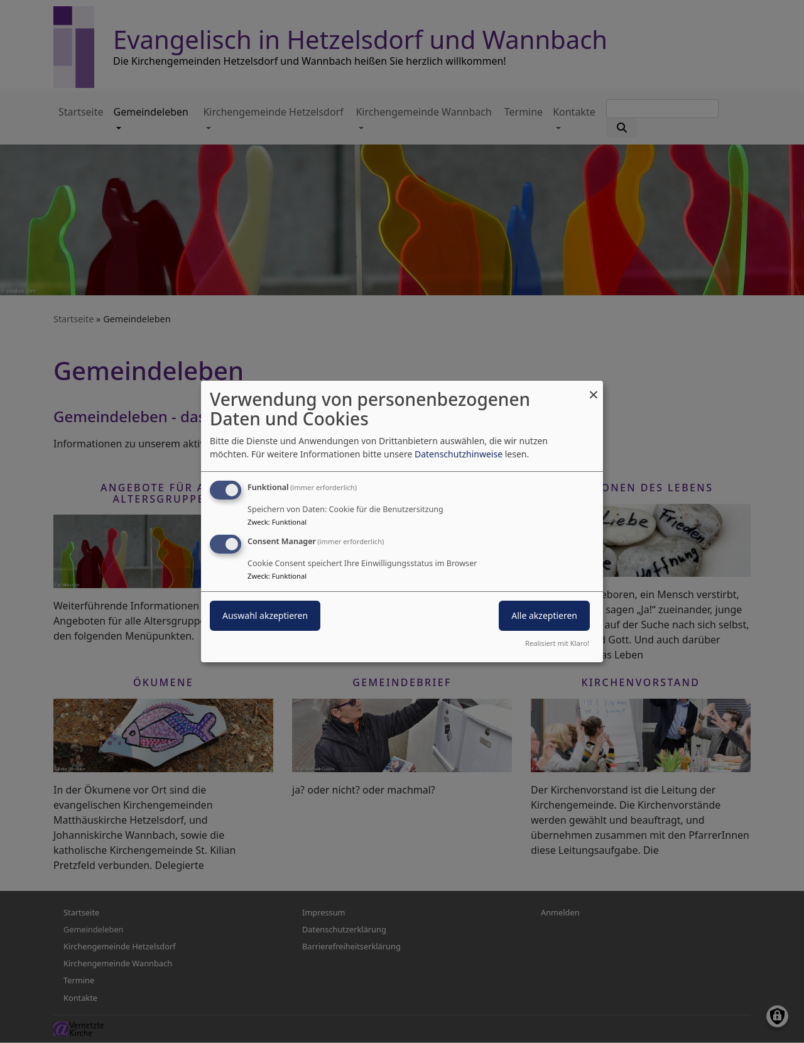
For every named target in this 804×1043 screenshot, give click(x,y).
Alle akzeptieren (544, 615)
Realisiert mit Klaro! (557, 643)
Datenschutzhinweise (459, 454)
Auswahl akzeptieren (265, 615)
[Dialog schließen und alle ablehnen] (593, 388)
